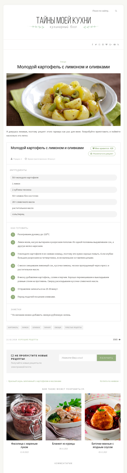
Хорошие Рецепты (28, 338)
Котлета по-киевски (110, 379)
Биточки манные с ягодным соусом (103, 443)
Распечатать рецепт (101, 153)
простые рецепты (73, 326)
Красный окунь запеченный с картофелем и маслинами (33, 379)
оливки (36, 326)
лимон (25, 326)
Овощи (63, 62)
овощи (58, 326)
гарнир (47, 326)
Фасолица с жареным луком (24, 443)
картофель (13, 326)
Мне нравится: (103, 148)
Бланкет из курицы (63, 442)
